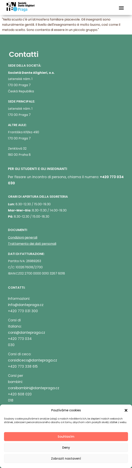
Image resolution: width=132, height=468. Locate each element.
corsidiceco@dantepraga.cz (32, 360)
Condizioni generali (22, 237)
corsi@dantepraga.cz (26, 332)
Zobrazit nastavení (66, 458)
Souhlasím (66, 436)
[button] (126, 410)
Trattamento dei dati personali (32, 243)
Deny (66, 447)
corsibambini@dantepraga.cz (33, 388)
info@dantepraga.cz (25, 304)
